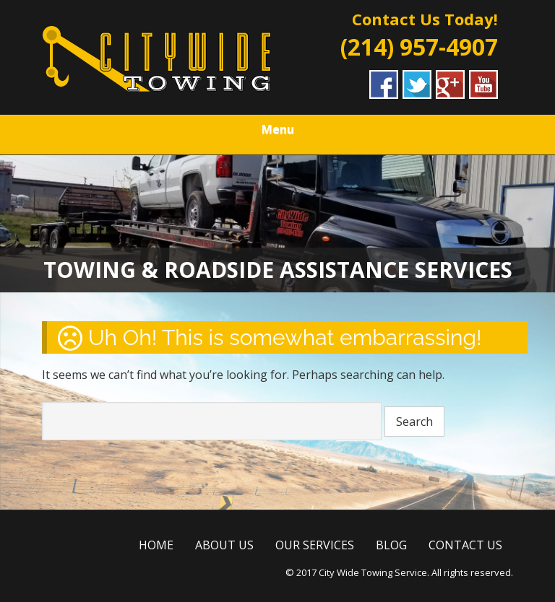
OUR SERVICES (314, 545)
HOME (156, 545)
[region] (277, 223)
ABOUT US (224, 545)
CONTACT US (465, 545)
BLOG (391, 545)
